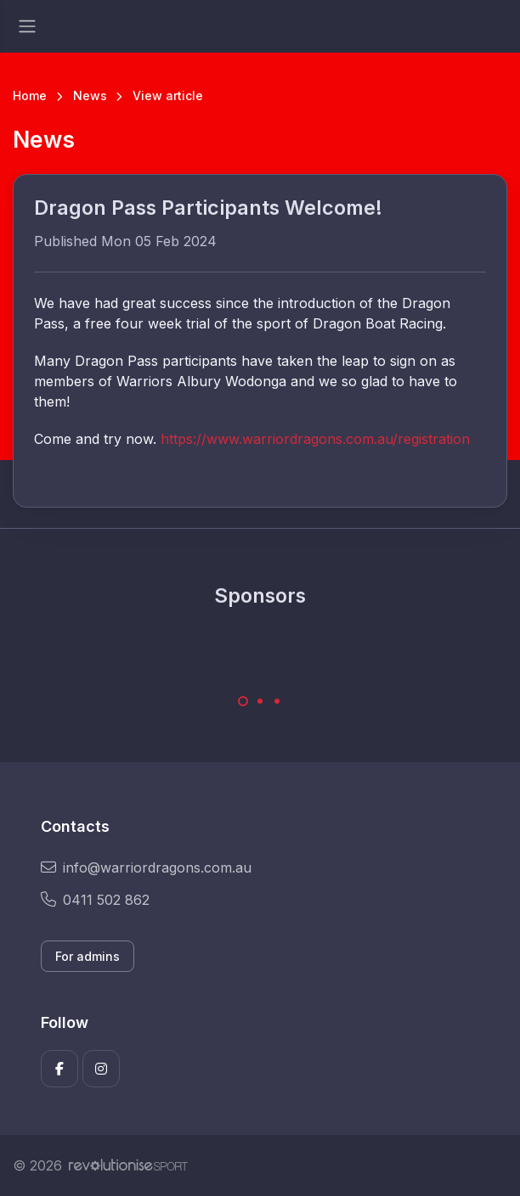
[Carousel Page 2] (260, 701)
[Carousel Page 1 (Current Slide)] (243, 701)
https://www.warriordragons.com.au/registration (315, 438)
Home (30, 95)
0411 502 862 (95, 899)
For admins (87, 956)
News (90, 95)
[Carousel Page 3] (277, 701)
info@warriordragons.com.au (146, 867)
